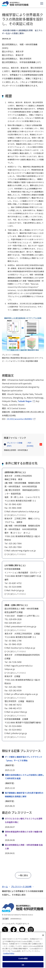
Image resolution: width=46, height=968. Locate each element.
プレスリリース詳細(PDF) (21, 444)
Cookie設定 (23, 960)
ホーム (5, 886)
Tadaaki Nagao (25, 401)
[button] (23, 875)
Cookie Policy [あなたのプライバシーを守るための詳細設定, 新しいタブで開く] (8, 955)
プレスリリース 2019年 (21, 886)
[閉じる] (43, 937)
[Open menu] (41, 3)
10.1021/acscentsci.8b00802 (19, 418)
